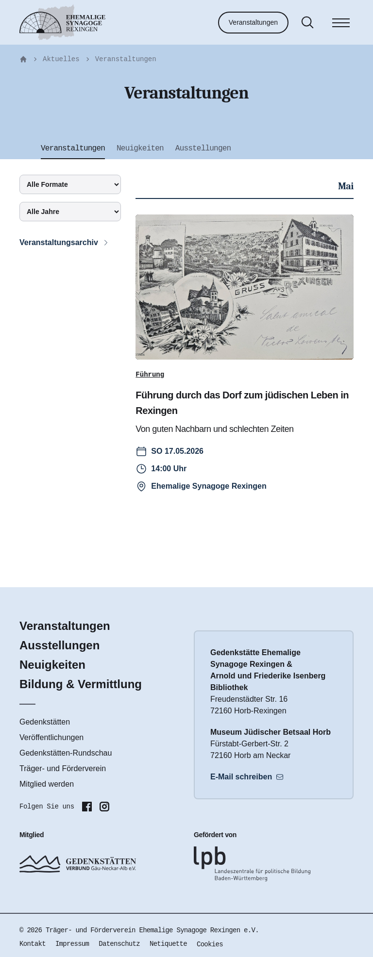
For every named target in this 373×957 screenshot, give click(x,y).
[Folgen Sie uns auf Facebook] (87, 806)
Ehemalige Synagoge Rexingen (208, 486)
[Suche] (307, 22)
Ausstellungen (59, 645)
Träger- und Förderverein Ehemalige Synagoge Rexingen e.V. (152, 930)
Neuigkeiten (52, 664)
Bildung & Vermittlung (80, 684)
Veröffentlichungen (51, 737)
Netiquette (168, 944)
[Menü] (341, 24)
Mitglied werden (46, 784)
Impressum (72, 944)
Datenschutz (119, 944)
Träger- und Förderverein (62, 768)
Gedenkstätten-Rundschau (65, 753)
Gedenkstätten (44, 722)
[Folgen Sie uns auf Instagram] (104, 806)
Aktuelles (61, 59)
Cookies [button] (210, 944)
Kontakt (32, 944)
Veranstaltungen (253, 22)
